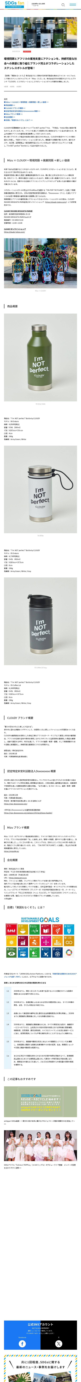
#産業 (6, 86)
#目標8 (18, 86)
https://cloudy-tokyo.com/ (14, 232)
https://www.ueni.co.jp (18, 878)
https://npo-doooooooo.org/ (15, 804)
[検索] (63, 4)
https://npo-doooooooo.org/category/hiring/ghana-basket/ (28, 813)
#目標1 (12, 86)
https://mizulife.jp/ (11, 851)
